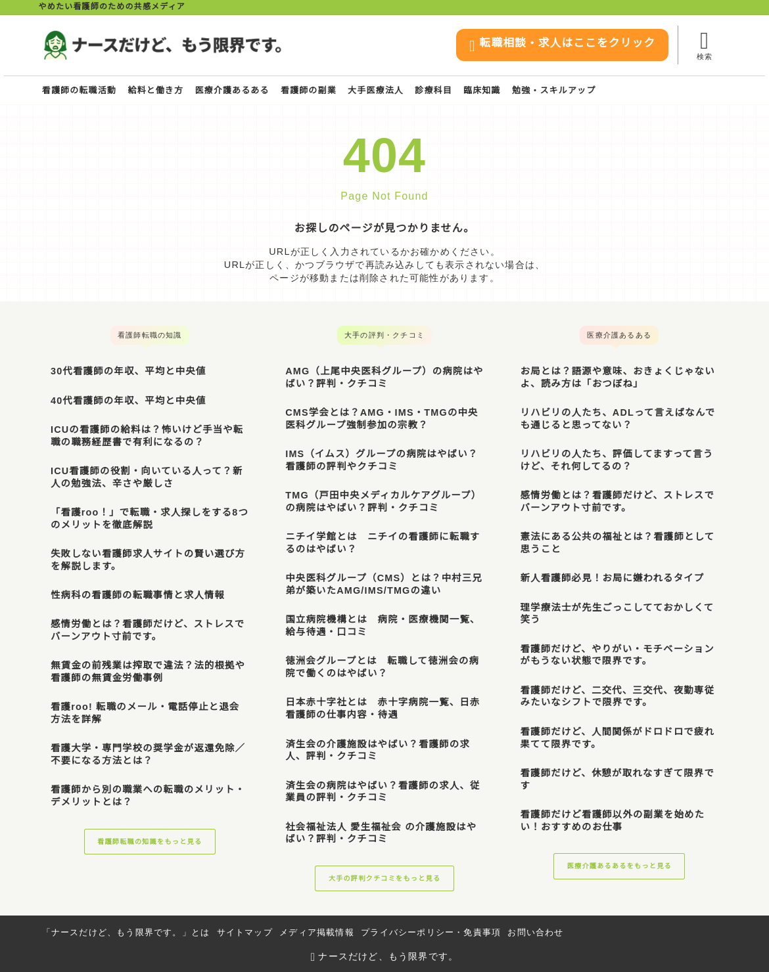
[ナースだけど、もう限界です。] (162, 44)
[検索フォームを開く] (704, 45)
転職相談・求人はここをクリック (546, 46)
